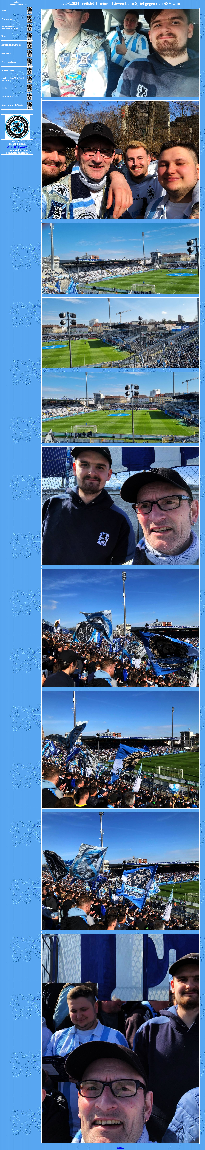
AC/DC (12, 147)
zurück (120, 1147)
